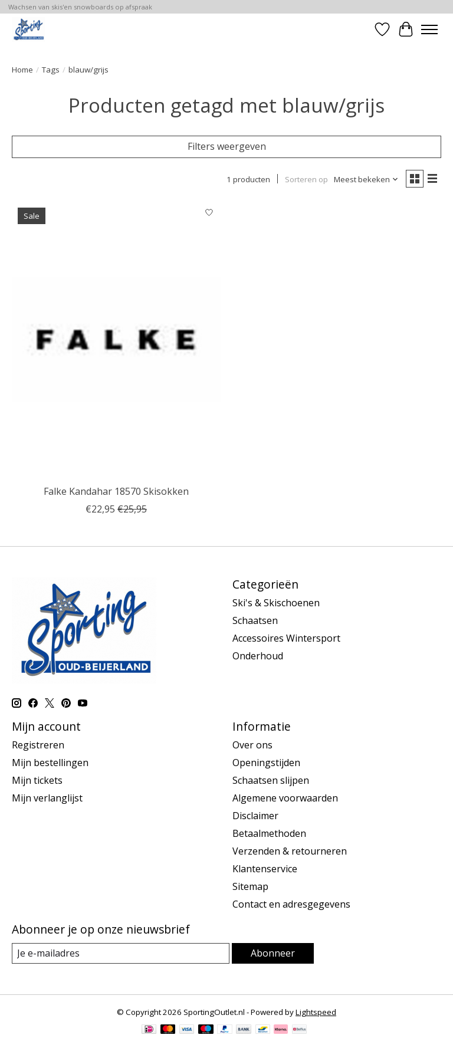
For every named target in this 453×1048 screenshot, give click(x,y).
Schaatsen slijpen (270, 780)
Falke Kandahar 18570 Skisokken (116, 491)
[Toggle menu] (429, 29)
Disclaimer (255, 815)
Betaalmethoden (269, 833)
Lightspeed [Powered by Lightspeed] (316, 1012)
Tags (51, 69)
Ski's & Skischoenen (276, 602)
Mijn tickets (37, 780)
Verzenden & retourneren (289, 851)
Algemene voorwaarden (285, 797)
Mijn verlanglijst (47, 797)
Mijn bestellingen (50, 762)
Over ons (252, 744)
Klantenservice (264, 868)
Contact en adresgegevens (291, 904)
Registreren (38, 744)
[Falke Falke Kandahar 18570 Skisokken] (116, 340)
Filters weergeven (227, 146)
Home (22, 69)
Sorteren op (306, 179)
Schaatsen (255, 620)
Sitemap (250, 886)
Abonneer (273, 953)
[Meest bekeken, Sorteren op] (366, 179)
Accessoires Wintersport (286, 638)
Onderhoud (257, 655)
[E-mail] (120, 953)
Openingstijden (266, 762)
